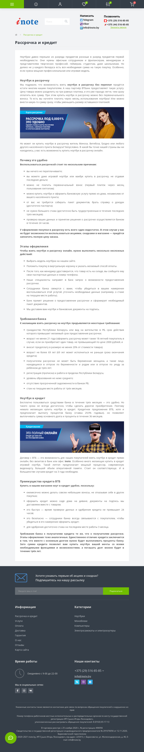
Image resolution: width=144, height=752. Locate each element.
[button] (60, 4)
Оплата (19, 625)
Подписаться (116, 591)
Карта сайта (22, 649)
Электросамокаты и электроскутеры (95, 630)
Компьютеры (82, 625)
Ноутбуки (79, 616)
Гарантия (20, 635)
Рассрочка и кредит (26, 616)
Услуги (19, 620)
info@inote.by (82, 676)
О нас (18, 640)
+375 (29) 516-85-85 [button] (89, 671)
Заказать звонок (118, 27)
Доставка (20, 630)
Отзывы (19, 645)
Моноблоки (80, 620)
